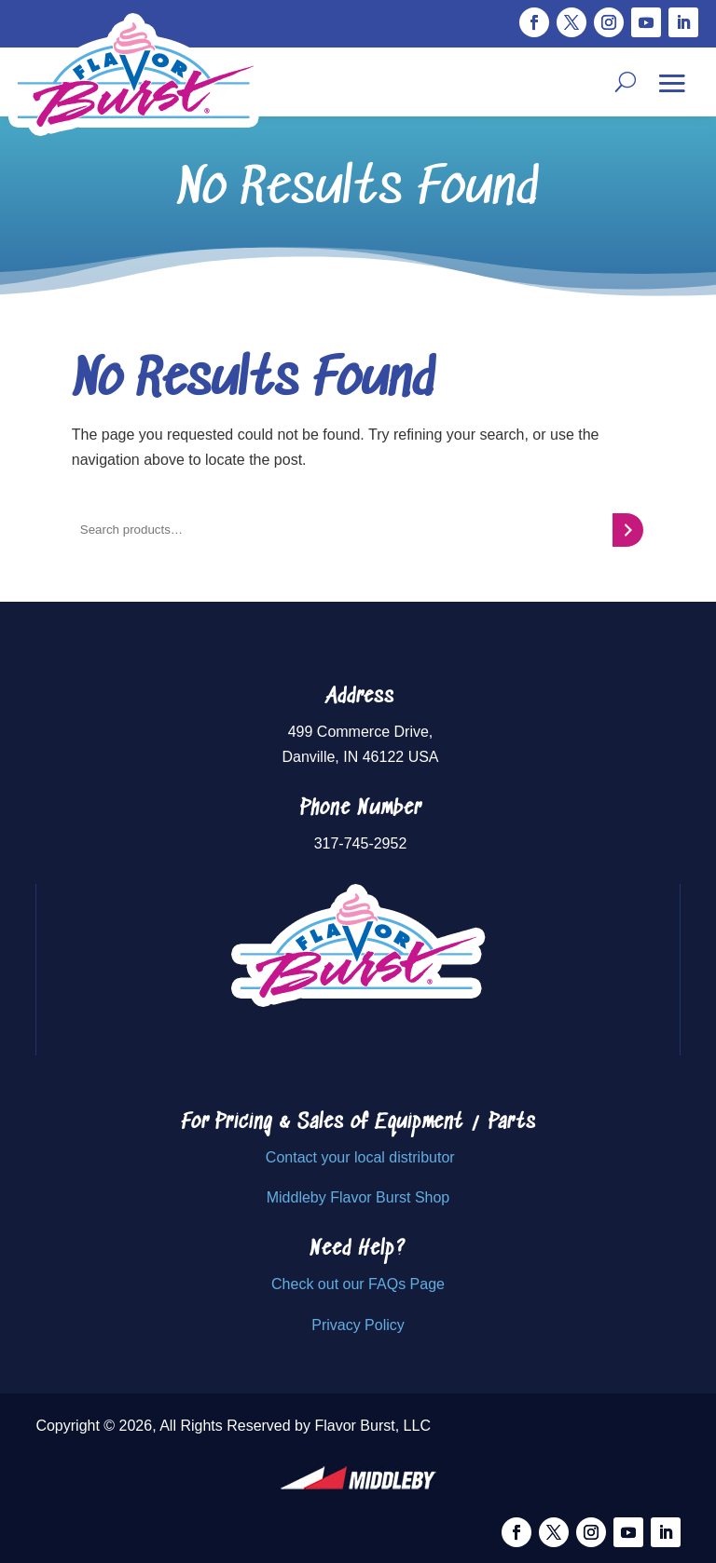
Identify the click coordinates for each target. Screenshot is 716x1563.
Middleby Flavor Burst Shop (358, 1197)
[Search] (628, 530)
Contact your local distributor (360, 1157)
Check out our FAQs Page (358, 1284)
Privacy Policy (358, 1325)
